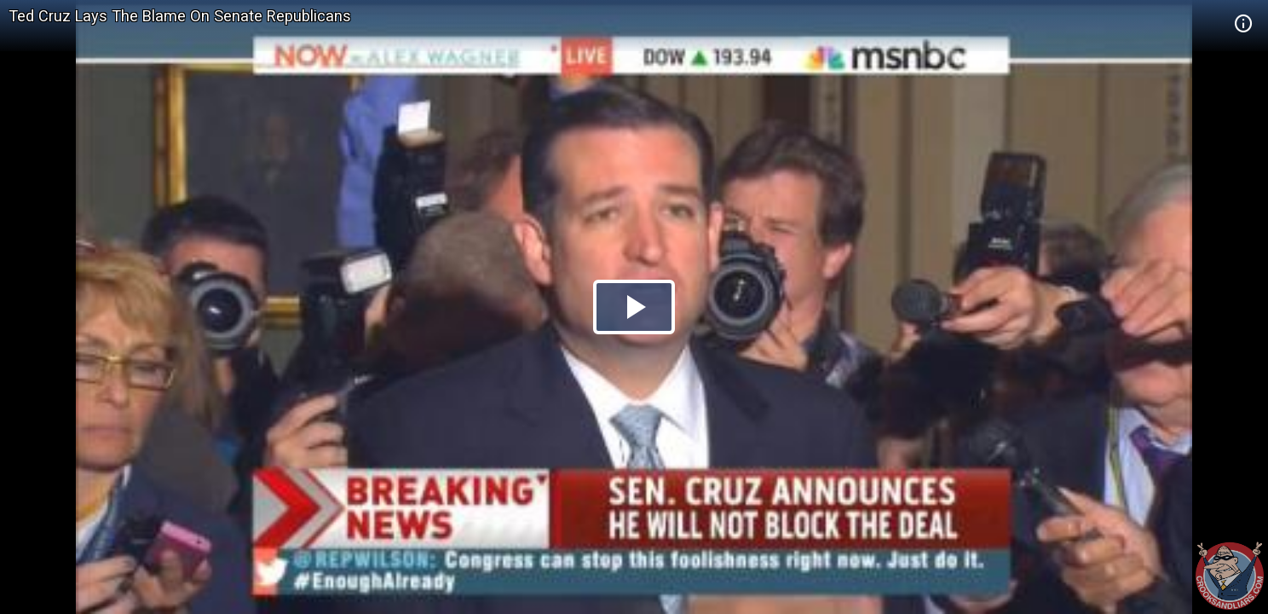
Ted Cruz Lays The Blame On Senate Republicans (180, 16)
